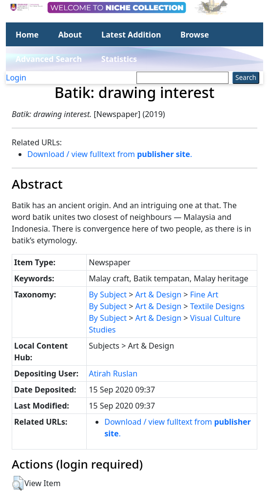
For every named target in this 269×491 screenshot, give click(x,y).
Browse (194, 34)
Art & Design (158, 294)
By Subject (108, 294)
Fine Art (204, 294)
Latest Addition (131, 34)
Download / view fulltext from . (109, 154)
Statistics (119, 59)
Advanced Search (49, 59)
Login (16, 77)
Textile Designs (217, 306)
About (70, 34)
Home (27, 34)
